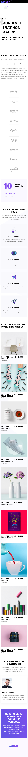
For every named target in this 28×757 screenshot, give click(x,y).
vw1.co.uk (17, 750)
